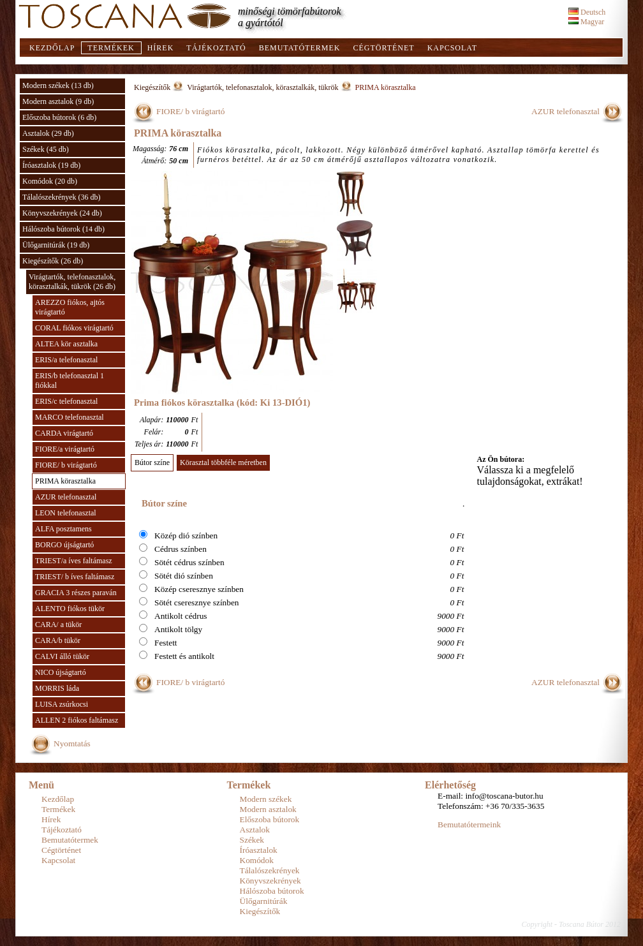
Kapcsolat (452, 47)
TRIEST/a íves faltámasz (73, 560)
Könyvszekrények (270, 880)
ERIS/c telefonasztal (66, 401)
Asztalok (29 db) (48, 133)
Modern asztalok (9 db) (58, 101)
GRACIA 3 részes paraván (76, 592)
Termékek (110, 47)
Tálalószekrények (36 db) (61, 197)
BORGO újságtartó (64, 544)
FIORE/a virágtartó (64, 449)
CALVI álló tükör (62, 656)
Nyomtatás (72, 743)
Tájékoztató (216, 47)
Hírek (160, 47)
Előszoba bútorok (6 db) (59, 117)
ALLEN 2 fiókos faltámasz (76, 720)
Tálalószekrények (270, 870)
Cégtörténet (383, 47)
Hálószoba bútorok (272, 891)
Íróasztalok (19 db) (51, 165)
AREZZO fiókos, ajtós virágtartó (70, 307)
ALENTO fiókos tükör (70, 608)
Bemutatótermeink (469, 824)
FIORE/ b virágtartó (66, 465)
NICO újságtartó (60, 672)
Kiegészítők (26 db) (52, 260)
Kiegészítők (152, 87)
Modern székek (266, 799)
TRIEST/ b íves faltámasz (74, 576)
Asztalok (255, 829)
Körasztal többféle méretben (223, 462)
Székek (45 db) (45, 149)
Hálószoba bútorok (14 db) (63, 229)
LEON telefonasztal (65, 512)
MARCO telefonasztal (69, 417)
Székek (252, 840)
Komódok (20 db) (49, 181)
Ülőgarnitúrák (264, 901)
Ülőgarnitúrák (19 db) (55, 244)
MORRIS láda (57, 688)
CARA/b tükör (57, 640)
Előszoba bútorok (270, 819)
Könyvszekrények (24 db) (62, 213)
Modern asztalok (268, 809)
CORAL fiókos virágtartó (74, 327)
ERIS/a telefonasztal (66, 359)
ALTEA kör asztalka (66, 343)
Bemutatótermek (300, 47)
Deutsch (586, 12)
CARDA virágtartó (64, 433)
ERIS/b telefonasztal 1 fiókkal (69, 380)
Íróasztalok (258, 850)
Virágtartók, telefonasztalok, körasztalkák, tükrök (262, 87)
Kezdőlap (52, 47)
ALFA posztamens (63, 528)
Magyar (586, 21)
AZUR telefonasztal (65, 496)
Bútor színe (152, 462)
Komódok (257, 860)
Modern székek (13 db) (58, 85)
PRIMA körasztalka (65, 481)
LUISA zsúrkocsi (61, 704)
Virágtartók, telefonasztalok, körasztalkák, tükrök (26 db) (72, 281)
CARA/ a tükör (58, 624)
